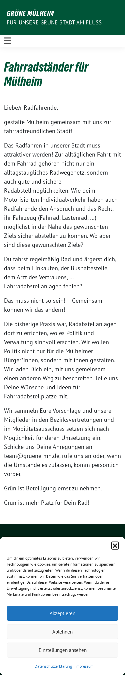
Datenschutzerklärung (53, 666)
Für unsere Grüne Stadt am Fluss (54, 22)
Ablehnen (62, 632)
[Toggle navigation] (7, 40)
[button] (115, 545)
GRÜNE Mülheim (30, 13)
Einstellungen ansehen (63, 650)
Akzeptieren (62, 613)
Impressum (84, 666)
